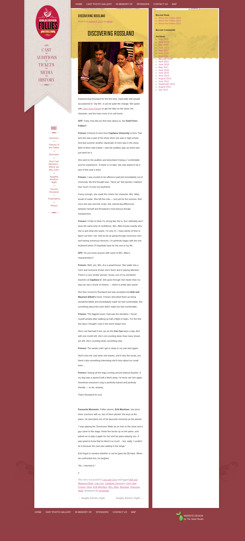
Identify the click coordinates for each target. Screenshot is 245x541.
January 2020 (165, 59)
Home (79, 4)
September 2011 (166, 84)
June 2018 (163, 64)
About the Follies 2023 (169, 23)
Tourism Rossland (54, 190)
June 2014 (163, 75)
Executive (54, 154)
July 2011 (163, 89)
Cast (46, 49)
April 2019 (163, 61)
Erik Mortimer (100, 487)
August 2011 (164, 87)
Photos (53, 205)
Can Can (99, 483)
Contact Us (161, 4)
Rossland (124, 487)
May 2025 (163, 39)
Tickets (46, 64)
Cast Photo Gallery (99, 4)
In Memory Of (124, 4)
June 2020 (163, 53)
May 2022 (163, 50)
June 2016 (163, 70)
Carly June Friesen (92, 108)
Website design (193, 516)
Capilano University (115, 483)
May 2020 (163, 56)
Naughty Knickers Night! (129, 498)
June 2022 (163, 47)
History (46, 79)
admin (109, 21)
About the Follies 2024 (169, 20)
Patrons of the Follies (54, 146)
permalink (104, 490)
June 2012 (163, 81)
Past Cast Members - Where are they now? (54, 165)
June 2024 (163, 42)
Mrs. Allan (113, 487)
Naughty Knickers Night (54, 179)
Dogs (89, 487)
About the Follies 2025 (169, 18)
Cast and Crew (109, 479)
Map (174, 4)
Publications (54, 198)
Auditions (46, 57)
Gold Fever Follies (48, 22)
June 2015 (163, 73)
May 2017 (163, 67)
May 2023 (163, 45)
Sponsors (54, 138)
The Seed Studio (195, 519)
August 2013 (164, 78)
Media (46, 72)
